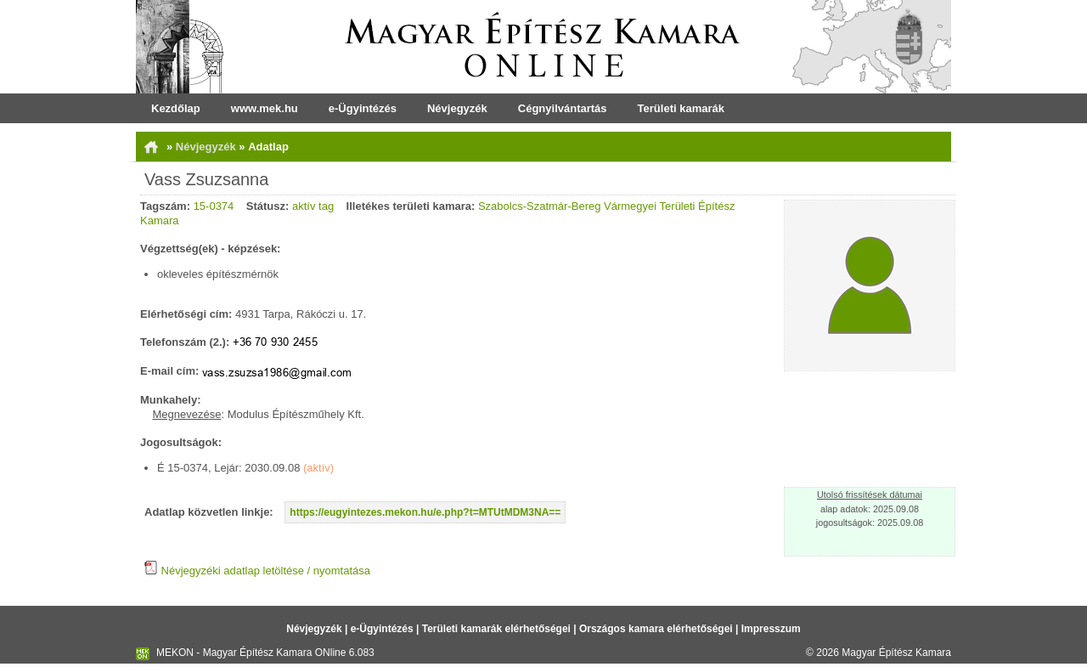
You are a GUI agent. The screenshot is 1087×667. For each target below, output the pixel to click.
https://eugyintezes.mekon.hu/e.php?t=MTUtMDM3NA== (425, 512)
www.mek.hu (264, 108)
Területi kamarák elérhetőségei (496, 629)
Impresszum (771, 629)
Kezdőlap (175, 108)
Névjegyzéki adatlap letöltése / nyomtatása (257, 570)
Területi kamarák (681, 108)
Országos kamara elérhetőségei (656, 629)
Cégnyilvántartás (562, 108)
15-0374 (214, 206)
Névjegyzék (457, 108)
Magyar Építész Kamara (896, 653)
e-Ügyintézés (363, 108)
